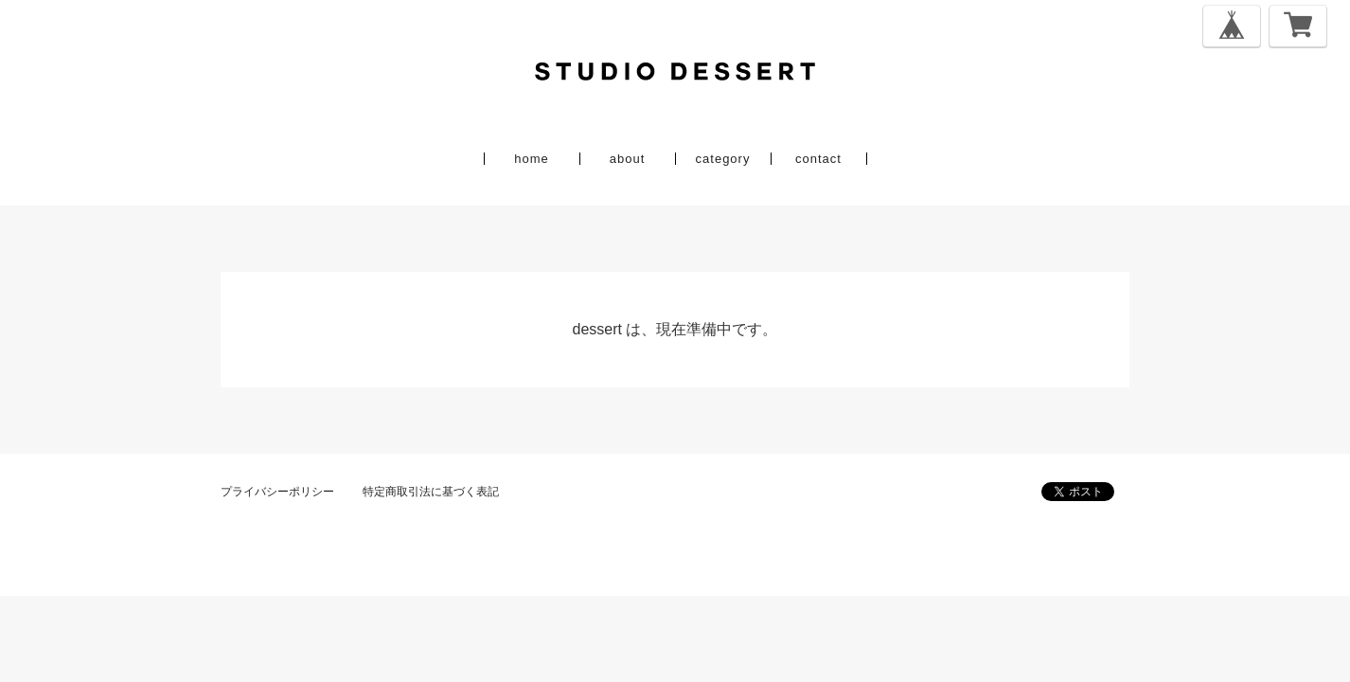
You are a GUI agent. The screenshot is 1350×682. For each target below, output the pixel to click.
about (628, 159)
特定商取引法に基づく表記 (431, 491)
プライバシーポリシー (277, 491)
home (531, 159)
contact (818, 159)
